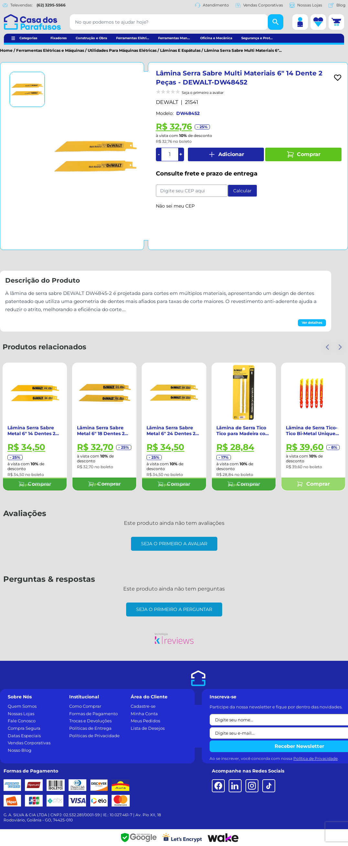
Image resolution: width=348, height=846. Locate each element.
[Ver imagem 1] (27, 89)
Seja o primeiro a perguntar (174, 609)
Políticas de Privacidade (94, 735)
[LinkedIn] (235, 785)
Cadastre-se (143, 706)
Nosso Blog (19, 750)
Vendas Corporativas (259, 5)
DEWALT (167, 102)
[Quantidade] (169, 154)
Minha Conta (144, 713)
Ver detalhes (312, 323)
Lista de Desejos (148, 728)
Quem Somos (22, 706)
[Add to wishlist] (338, 78)
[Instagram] (251, 785)
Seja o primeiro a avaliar (174, 544)
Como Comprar (85, 706)
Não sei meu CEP (175, 206)
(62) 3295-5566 (51, 5)
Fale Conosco (22, 720)
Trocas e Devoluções (90, 720)
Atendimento (212, 5)
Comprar (304, 154)
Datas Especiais (24, 735)
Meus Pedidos (145, 720)
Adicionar (226, 154)
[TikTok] (268, 785)
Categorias (28, 38)
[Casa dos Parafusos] (32, 22)
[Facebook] (218, 785)
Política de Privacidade (315, 758)
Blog (337, 5)
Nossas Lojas (305, 5)
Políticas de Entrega (90, 728)
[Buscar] (275, 22)
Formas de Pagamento (93, 713)
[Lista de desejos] (318, 22)
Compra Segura (24, 728)
